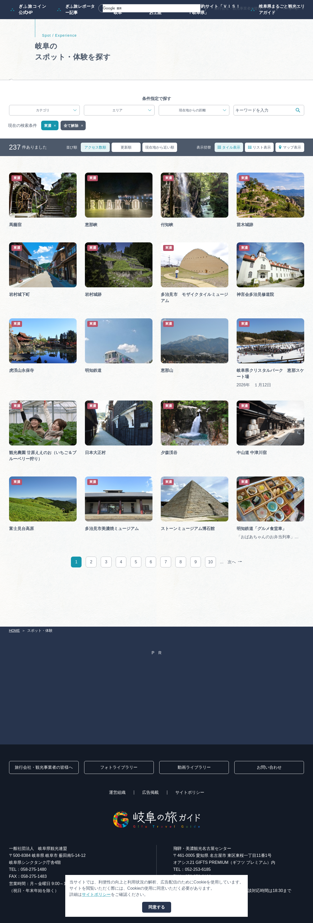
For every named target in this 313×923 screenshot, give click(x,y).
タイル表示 (228, 190)
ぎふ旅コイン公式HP (28, 34)
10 (210, 604)
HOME (14, 630)
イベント (210, 19)
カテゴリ (56, 153)
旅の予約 (264, 19)
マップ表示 (289, 190)
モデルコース (135, 19)
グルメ (237, 19)
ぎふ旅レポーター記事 (76, 34)
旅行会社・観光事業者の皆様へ (239, 8)
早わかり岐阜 (117, 34)
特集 (107, 19)
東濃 (50, 168)
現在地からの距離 (203, 153)
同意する (156, 907)
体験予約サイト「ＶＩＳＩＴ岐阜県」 (210, 34)
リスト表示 (259, 190)
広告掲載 (150, 792)
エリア (131, 153)
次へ (235, 604)
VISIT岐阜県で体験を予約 (175, 112)
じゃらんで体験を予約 (101, 112)
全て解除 (74, 168)
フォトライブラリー (118, 767)
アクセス (293, 19)
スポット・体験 (175, 19)
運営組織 (117, 792)
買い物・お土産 (155, 34)
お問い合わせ (269, 767)
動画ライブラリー (194, 767)
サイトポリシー (189, 792)
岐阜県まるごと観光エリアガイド (278, 34)
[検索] (145, 8)
